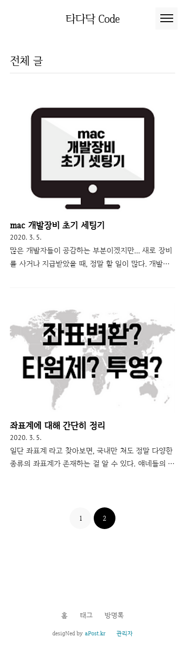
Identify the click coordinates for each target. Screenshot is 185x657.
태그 (86, 615)
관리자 (124, 633)
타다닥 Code (92, 18)
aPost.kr (95, 633)
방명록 (114, 615)
